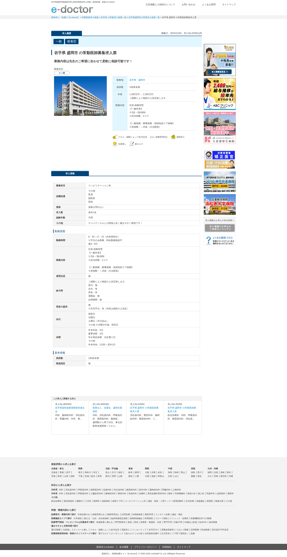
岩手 (68, 472)
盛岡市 (141, 80)
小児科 (88, 501)
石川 (114, 472)
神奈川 (88, 472)
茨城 (87, 476)
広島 (170, 476)
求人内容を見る (70, 431)
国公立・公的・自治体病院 (96, 518)
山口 (176, 476)
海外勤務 (213, 522)
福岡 (210, 472)
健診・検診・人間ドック (159, 501)
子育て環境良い (181, 533)
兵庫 (153, 472)
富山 (107, 472)
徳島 (193, 472)
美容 (136, 522)
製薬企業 (219, 501)
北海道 (54, 472)
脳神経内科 (155, 490)
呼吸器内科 (83, 490)
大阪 (147, 472)
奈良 (160, 472)
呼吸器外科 (83, 493)
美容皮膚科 (152, 493)
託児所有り (166, 533)
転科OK (203, 522)
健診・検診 (177, 514)
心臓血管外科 (97, 493)
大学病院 (77, 518)
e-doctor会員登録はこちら (220, 36)
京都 (147, 476)
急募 (193, 533)
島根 (176, 472)
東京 (80, 472)
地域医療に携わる (104, 522)
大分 (210, 476)
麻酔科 (79, 501)
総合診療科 (56, 501)
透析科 (230, 493)
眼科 (170, 493)
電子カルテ (103, 533)
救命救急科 (69, 501)
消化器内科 (70, 490)
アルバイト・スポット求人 (117, 23)
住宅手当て (154, 530)
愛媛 (193, 476)
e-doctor (72, 9)
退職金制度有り (168, 530)
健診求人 (143, 23)
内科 (61, 490)
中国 (170, 468)
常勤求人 (64, 23)
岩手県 (132, 80)
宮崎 (216, 476)
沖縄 (231, 476)
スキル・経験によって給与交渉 (104, 530)
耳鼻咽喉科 (180, 493)
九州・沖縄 (213, 468)
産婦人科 (191, 493)
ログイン (228, 10)
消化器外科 (70, 493)
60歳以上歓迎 (191, 522)
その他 (229, 501)
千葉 (80, 476)
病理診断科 (178, 501)
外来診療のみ (84, 514)
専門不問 (167, 522)
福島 (72, 476)
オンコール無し (80, 530)
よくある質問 (209, 4)
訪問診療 (126, 514)
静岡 (137, 472)
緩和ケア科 (117, 501)
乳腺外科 (210, 493)
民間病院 (149, 518)
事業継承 (170, 23)
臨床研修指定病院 (119, 518)
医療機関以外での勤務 (201, 518)
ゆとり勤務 (183, 530)
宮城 (53, 476)
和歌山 (161, 476)
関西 (147, 468)
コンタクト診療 (162, 514)
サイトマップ (229, 4)
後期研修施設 (136, 518)
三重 (137, 476)
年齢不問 (178, 522)
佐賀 (216, 472)
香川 (199, 472)
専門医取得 (120, 522)
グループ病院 (161, 518)
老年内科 (143, 490)
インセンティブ (139, 530)
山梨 (120, 476)
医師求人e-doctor (105, 547)
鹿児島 (223, 476)
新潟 (107, 476)
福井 (120, 472)
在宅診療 (190, 501)
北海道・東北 (57, 468)
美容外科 (162, 493)
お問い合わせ (188, 4)
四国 (193, 468)
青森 (62, 472)
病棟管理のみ (98, 514)
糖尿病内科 (131, 490)
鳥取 (170, 472)
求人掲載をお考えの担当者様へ (220, 225)
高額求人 (125, 530)
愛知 (130, 476)
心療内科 (177, 490)
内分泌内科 (119, 490)
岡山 (183, 472)
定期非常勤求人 (91, 23)
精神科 (96, 501)
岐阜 (130, 472)
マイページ (222, 23)
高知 (199, 476)
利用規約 (166, 547)
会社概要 (123, 547)
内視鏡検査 (137, 514)
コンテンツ (196, 23)
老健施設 (200, 501)
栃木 (93, 476)
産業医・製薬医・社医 (150, 522)
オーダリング (117, 533)
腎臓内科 (166, 490)
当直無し (67, 530)
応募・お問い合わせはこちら (126, 157)
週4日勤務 (56, 530)
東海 (130, 468)
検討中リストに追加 (186, 40)
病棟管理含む (113, 514)
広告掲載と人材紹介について (160, 4)
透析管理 (149, 514)
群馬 (100, 476)
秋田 (60, 476)
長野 (114, 476)
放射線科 (106, 501)
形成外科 (132, 493)
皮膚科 (142, 493)
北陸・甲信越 (111, 468)
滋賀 (153, 476)
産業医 (210, 501)
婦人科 (201, 493)
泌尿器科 (221, 493)
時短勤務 (205, 530)
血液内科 (107, 490)
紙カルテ (130, 533)
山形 (66, 476)
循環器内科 (96, 490)
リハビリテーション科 (135, 501)
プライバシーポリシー (145, 547)
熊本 (229, 472)
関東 (80, 468)
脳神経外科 (110, 493)
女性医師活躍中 (152, 533)
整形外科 (122, 493)
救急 (130, 522)
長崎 (222, 472)
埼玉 (95, 472)
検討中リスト (206, 10)
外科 (61, 493)
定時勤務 (195, 530)
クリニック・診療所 (179, 518)
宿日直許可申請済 (220, 530)
